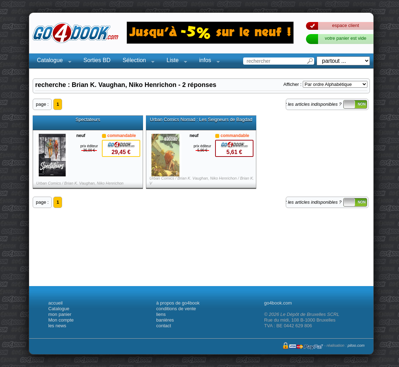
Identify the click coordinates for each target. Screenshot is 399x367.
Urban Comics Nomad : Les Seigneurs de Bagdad (201, 119)
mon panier (59, 314)
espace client (345, 25)
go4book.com (278, 303)
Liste (174, 61)
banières (165, 320)
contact (163, 325)
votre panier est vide (345, 38)
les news (57, 325)
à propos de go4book (178, 303)
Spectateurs (88, 119)
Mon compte (61, 320)
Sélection (136, 61)
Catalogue (52, 61)
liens (161, 314)
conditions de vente (176, 308)
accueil (55, 303)
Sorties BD (96, 60)
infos (207, 61)
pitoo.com (356, 345)
